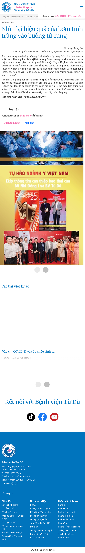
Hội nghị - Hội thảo (39, 519)
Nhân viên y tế (17, 17)
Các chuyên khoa (9, 512)
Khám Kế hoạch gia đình (69, 527)
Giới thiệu (6, 501)
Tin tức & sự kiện (38, 501)
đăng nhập (25, 115)
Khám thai (63, 508)
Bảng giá (62, 505)
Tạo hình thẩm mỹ (66, 534)
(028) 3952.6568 (13, 473)
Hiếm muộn (30, 17)
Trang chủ (6, 17)
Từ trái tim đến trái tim (40, 512)
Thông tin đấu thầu (39, 516)
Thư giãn (34, 527)
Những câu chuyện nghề (41, 530)
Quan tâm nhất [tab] (12, 123)
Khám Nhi (62, 523)
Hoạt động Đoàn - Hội (40, 523)
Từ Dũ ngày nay (37, 537)
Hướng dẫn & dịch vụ (68, 501)
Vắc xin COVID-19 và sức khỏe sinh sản (29, 351)
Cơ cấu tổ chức (8, 508)
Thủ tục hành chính (67, 530)
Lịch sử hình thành (10, 505)
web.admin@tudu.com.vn (19, 476)
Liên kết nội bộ (9, 483)
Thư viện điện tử (9, 522)
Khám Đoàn (63, 537)
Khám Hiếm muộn (66, 519)
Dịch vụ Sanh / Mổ (66, 512)
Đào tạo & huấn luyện (40, 508)
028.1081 (60, 16)
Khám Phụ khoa (65, 516)
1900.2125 (74, 16)
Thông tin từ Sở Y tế (39, 534)
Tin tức (33, 505)
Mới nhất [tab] (29, 123)
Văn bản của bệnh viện (12, 532)
